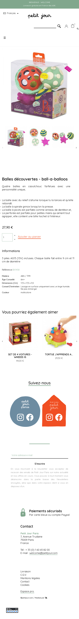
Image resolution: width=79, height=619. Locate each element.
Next (76, 147)
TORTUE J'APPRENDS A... (59, 354)
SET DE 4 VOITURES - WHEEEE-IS (20, 356)
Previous (2, 147)
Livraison (25, 571)
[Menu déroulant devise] (11, 13)
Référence (7, 269)
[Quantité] (7, 237)
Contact (24, 581)
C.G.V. (23, 574)
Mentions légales (30, 578)
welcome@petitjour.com (43, 553)
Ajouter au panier (29, 236)
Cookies (24, 584)
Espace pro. (27, 591)
